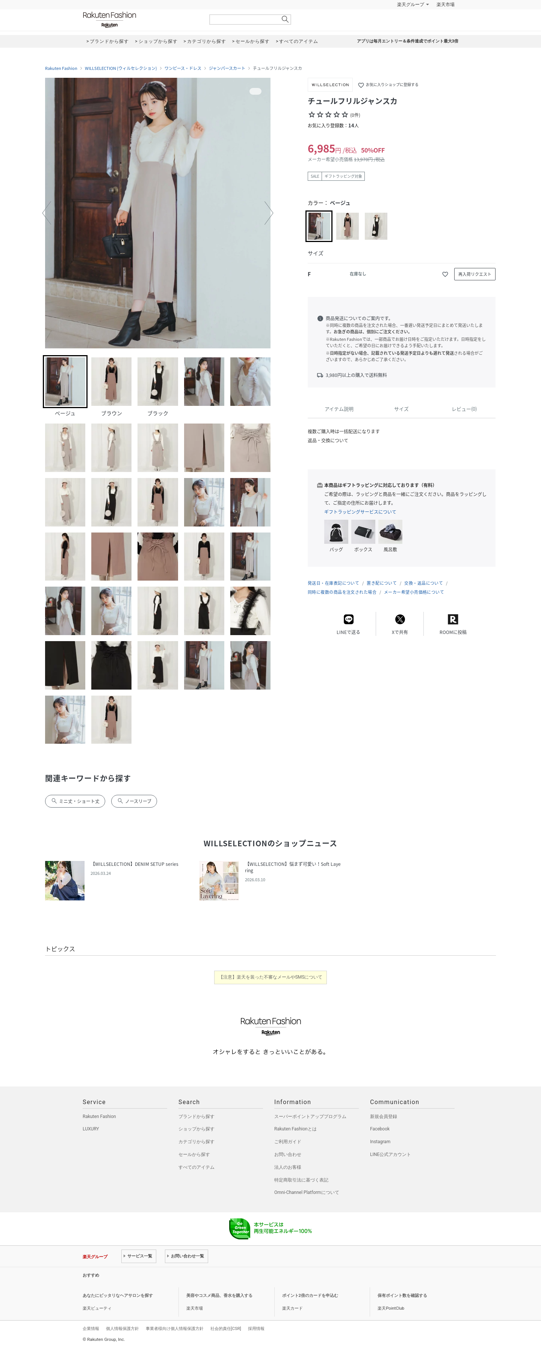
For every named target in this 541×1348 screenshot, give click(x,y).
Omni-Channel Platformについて (306, 1192)
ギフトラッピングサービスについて (360, 511)
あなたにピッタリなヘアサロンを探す (118, 1295)
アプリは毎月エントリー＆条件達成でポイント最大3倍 (407, 41)
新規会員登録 (383, 1116)
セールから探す (194, 1154)
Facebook (380, 1129)
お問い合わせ (287, 1154)
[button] (47, 213)
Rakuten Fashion (141, 19)
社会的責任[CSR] (225, 1328)
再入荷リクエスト (474, 274)
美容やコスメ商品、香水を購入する (219, 1295)
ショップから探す (196, 1129)
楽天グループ (410, 4)
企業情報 (91, 1328)
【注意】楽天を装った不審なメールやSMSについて (271, 977)
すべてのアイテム (196, 1167)
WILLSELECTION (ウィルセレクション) (121, 68)
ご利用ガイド (287, 1141)
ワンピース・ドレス (183, 68)
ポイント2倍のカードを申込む (310, 1295)
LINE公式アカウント (390, 1154)
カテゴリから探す (196, 1141)
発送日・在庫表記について (333, 583)
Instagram (380, 1141)
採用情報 (256, 1328)
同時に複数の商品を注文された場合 (342, 592)
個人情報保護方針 (122, 1328)
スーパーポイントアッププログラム (310, 1116)
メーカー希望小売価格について (414, 592)
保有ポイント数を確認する (402, 1295)
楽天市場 (446, 4)
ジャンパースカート (227, 68)
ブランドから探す (196, 1116)
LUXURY (91, 1129)
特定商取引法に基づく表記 (301, 1180)
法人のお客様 (287, 1167)
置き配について (382, 583)
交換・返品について (423, 583)
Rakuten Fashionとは (295, 1129)
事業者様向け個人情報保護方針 (175, 1328)
